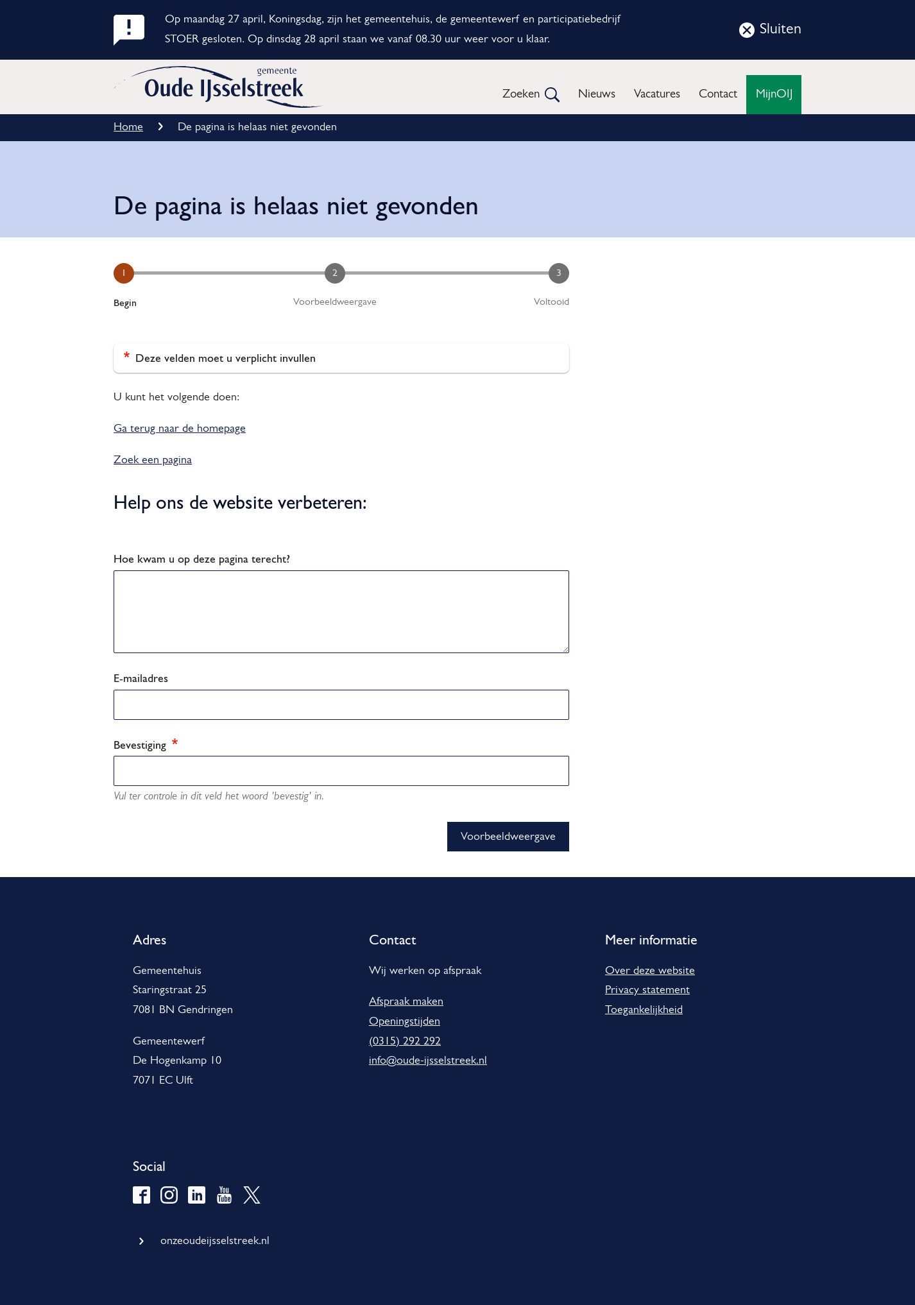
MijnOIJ (774, 95)
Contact (718, 95)
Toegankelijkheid (644, 1010)
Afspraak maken (406, 1002)
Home (128, 127)
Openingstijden (404, 1022)
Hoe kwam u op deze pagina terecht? (202, 558)
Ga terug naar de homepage (180, 429)
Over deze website (650, 971)
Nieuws (596, 95)
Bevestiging (146, 744)
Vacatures (657, 95)
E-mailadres (141, 678)
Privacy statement (647, 990)
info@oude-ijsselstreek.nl (428, 1061)
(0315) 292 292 (405, 1042)
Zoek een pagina (153, 460)
